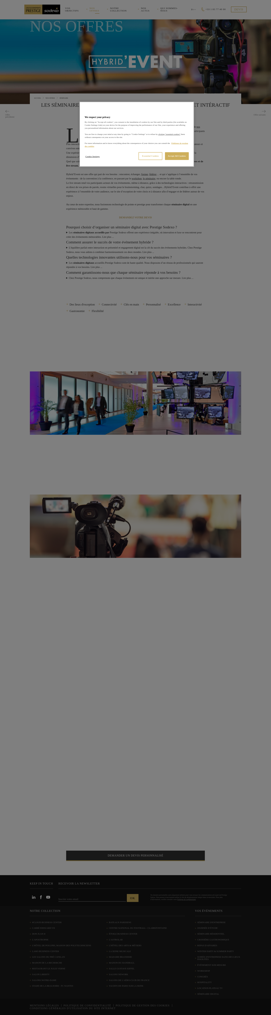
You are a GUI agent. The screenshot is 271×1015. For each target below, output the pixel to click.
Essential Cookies (150, 156)
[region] (136, 134)
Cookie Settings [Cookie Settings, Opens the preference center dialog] (92, 156)
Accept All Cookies (177, 156)
